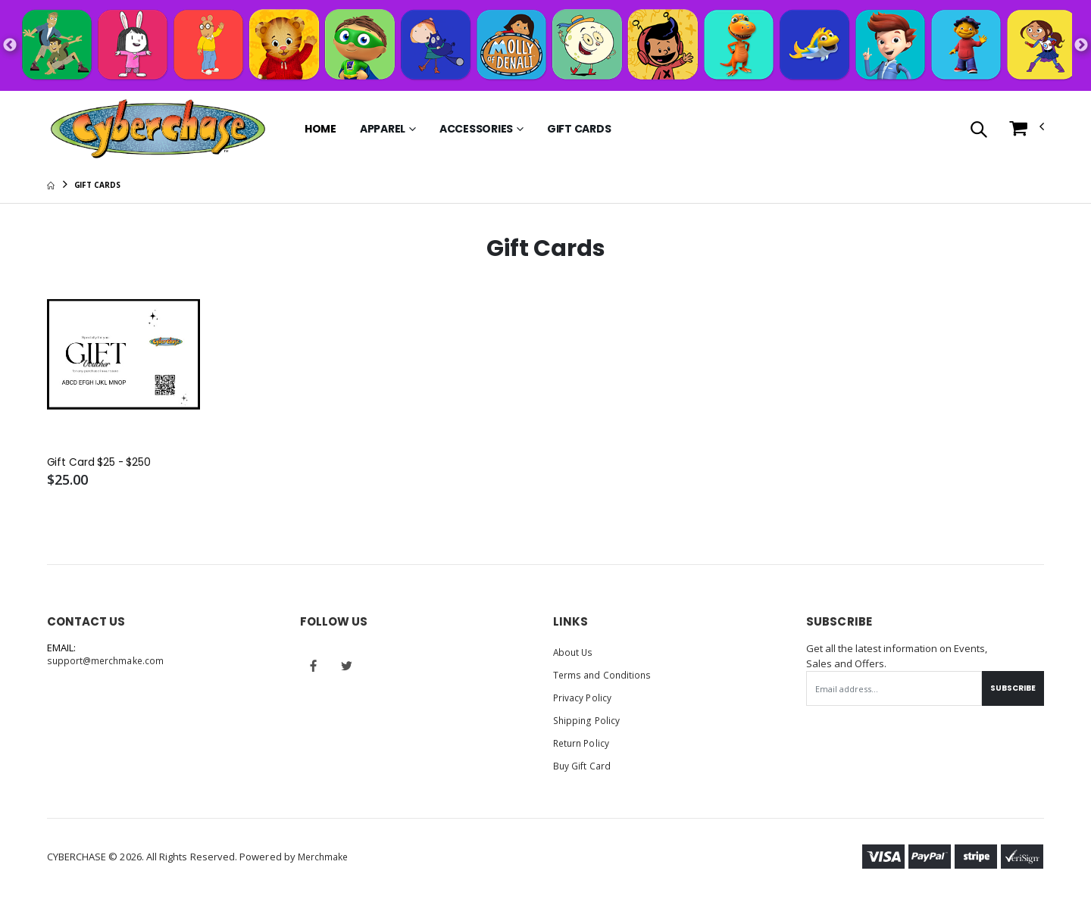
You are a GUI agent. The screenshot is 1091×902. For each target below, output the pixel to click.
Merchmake (325, 858)
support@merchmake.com (108, 662)
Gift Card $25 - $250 (104, 463)
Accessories (476, 128)
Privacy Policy (584, 699)
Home (320, 128)
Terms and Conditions (604, 676)
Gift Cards (579, 128)
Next (1081, 45)
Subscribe (1010, 689)
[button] (978, 130)
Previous (9, 45)
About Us (574, 653)
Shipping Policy (588, 722)
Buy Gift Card (583, 767)
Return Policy (583, 744)
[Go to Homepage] (158, 129)
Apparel (382, 128)
